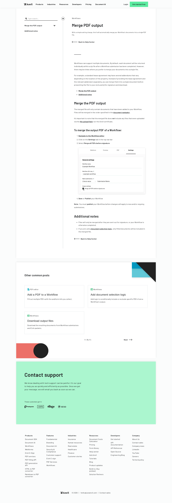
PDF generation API (31, 464)
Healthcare (72, 449)
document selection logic (101, 229)
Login (126, 4)
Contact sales (137, 443)
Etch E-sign (51, 458)
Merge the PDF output (33, 25)
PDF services (30, 456)
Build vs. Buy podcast (94, 470)
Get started (115, 439)
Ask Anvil (93, 455)
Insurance (72, 439)
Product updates (96, 465)
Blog (91, 462)
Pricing (88, 4)
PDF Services (51, 462)
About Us (136, 439)
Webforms (29, 449)
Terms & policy (138, 460)
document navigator (121, 112)
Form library (94, 448)
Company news (138, 446)
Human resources (75, 443)
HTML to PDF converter (30, 470)
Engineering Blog (118, 455)
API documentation (117, 444)
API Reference (116, 448)
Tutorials (92, 458)
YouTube (135, 453)
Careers (135, 456)
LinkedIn (135, 449)
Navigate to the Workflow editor (91, 136)
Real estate (72, 446)
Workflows (29, 446)
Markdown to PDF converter (32, 475)
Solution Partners (96, 474)
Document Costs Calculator (96, 440)
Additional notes (31, 31)
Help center (94, 452)
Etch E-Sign (30, 453)
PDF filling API (30, 460)
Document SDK (31, 439)
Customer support (53, 455)
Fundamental (51, 439)
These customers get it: (33, 402)
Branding (50, 443)
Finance (71, 453)
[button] (41, 25)
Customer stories (75, 456)
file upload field (86, 122)
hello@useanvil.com (89, 493)
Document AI (100, 4)
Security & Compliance (51, 450)
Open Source (116, 452)
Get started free (138, 4)
